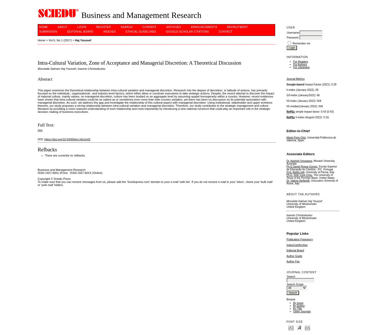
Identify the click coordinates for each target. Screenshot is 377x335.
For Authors (300, 64)
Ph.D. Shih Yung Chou (299, 175)
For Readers (300, 61)
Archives (173, 27)
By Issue (298, 303)
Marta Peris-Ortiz (296, 137)
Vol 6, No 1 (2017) (60, 40)
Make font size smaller (291, 327)
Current (149, 27)
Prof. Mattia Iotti (295, 172)
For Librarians (301, 67)
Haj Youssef (83, 40)
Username (293, 32)
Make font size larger (307, 327)
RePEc (290, 111)
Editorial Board (295, 250)
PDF (40, 130)
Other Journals (302, 311)
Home (43, 27)
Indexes (109, 31)
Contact (225, 31)
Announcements (204, 27)
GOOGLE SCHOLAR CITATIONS (187, 31)
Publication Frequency (299, 239)
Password (293, 37)
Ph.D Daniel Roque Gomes (302, 166)
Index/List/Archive (296, 245)
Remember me (301, 43)
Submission (48, 31)
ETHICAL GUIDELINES (141, 31)
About (62, 27)
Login (81, 27)
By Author (299, 305)
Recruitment (237, 27)
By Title (297, 308)
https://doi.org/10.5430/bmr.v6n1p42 (67, 139)
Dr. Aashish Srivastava (299, 161)
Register (103, 27)
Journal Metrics (295, 78)
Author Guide (294, 256)
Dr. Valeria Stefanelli (298, 180)
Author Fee (293, 261)
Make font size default (299, 327)
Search (127, 27)
